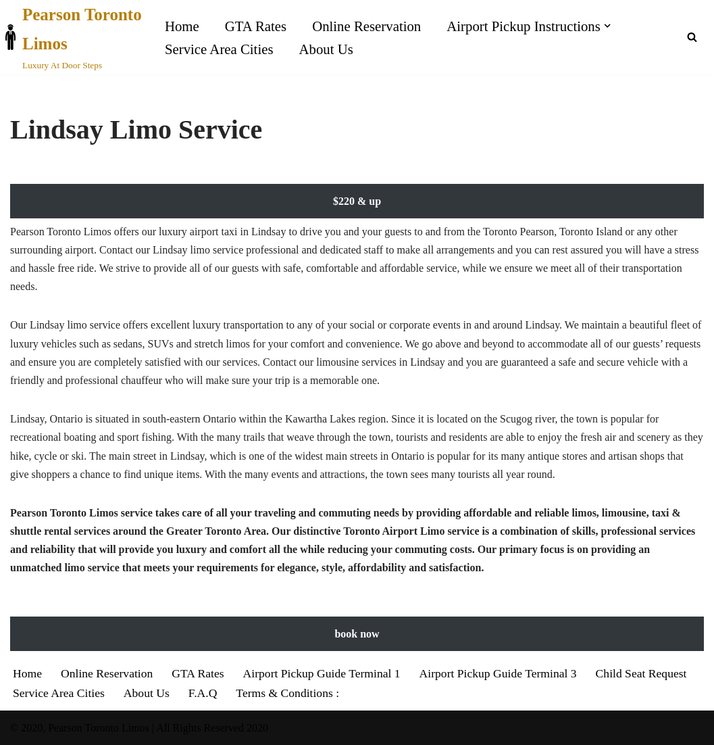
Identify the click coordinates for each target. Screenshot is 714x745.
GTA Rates (255, 26)
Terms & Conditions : (287, 693)
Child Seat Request (641, 673)
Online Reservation (366, 26)
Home (182, 26)
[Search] (692, 37)
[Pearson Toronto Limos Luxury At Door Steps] (76, 37)
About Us (326, 49)
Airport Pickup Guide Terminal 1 (322, 673)
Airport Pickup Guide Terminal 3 (498, 673)
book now (356, 634)
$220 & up (357, 201)
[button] (607, 25)
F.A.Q (203, 693)
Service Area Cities (219, 49)
